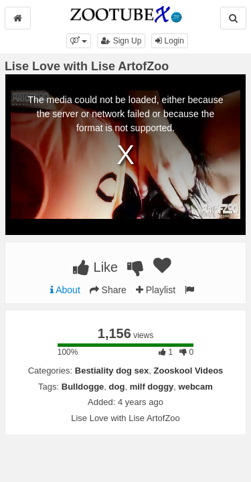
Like (95, 267)
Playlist (155, 290)
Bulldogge (83, 387)
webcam (196, 387)
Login (169, 41)
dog (117, 387)
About (65, 290)
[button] (78, 40)
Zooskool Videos (189, 371)
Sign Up (121, 41)
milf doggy (152, 387)
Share (108, 290)
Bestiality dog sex (112, 371)
